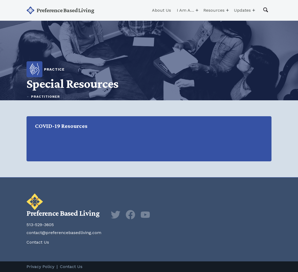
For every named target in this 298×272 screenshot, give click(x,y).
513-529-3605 (40, 224)
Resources (214, 10)
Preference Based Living (65, 10)
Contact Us (38, 242)
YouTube (145, 214)
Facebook (130, 214)
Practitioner (45, 96)
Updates (242, 10)
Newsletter (160, 214)
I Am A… (185, 10)
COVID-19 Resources (150, 138)
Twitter (115, 214)
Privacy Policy (40, 266)
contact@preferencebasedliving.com (64, 232)
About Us (161, 10)
